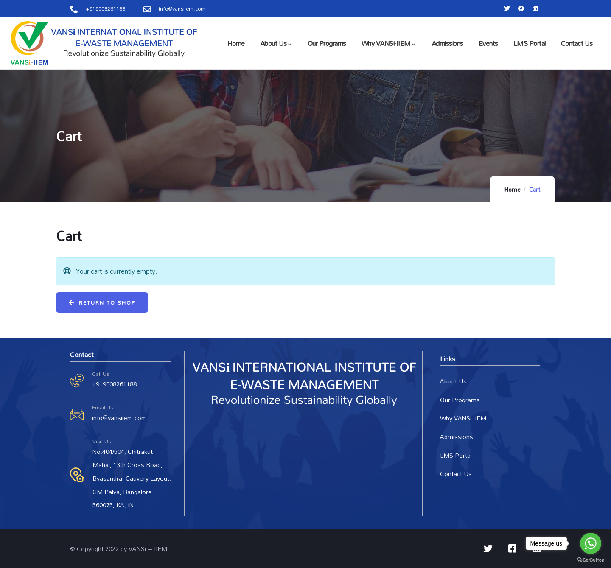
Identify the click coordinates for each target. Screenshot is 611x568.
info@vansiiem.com (119, 417)
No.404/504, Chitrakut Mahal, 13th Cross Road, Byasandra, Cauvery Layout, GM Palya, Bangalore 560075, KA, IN (131, 478)
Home (512, 190)
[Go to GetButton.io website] (590, 559)
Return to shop (106, 302)
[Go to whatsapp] (590, 543)
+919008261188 (114, 384)
